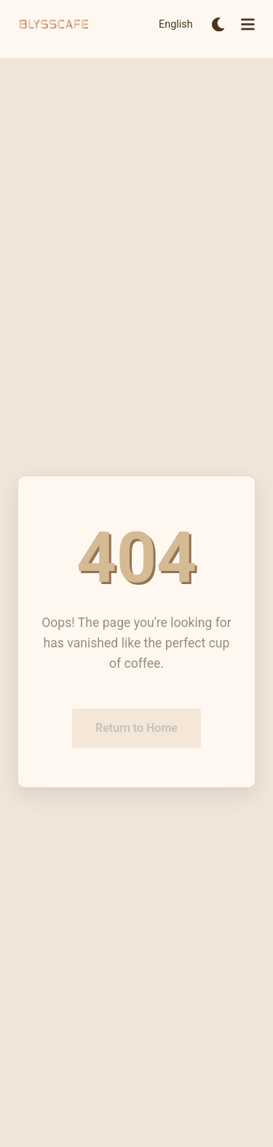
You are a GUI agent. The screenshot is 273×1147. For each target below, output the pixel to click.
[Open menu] (248, 24)
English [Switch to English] (176, 24)
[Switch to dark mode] (218, 24)
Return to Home (136, 729)
